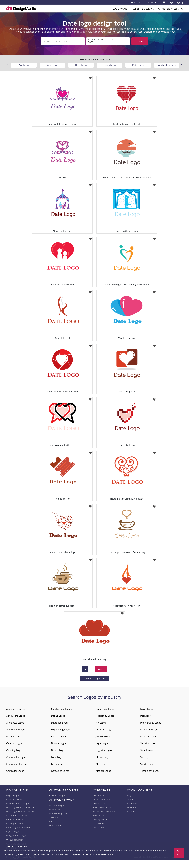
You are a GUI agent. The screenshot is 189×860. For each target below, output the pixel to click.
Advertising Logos (15, 708)
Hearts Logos (109, 64)
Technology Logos (149, 770)
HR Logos (101, 722)
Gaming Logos (58, 763)
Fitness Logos (58, 749)
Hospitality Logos (105, 715)
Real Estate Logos (149, 729)
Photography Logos (150, 722)
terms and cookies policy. (100, 854)
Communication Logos (18, 763)
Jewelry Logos (103, 736)
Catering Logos (14, 742)
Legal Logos (102, 742)
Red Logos (24, 64)
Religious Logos (148, 736)
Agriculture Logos (15, 715)
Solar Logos (146, 749)
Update (140, 41)
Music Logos (146, 708)
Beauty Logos (13, 736)
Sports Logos (147, 763)
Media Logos (102, 763)
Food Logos (57, 756)
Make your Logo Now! (95, 677)
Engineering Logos (61, 729)
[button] (181, 65)
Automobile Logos (16, 729)
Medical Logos (103, 770)
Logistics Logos (104, 749)
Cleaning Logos (14, 749)
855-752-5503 (154, 2)
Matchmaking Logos (166, 64)
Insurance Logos (104, 729)
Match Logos (138, 64)
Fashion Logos (58, 736)
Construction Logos (61, 708)
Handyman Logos (105, 708)
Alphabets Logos (15, 722)
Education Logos (60, 722)
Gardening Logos (60, 770)
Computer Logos (15, 770)
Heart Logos (81, 64)
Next (101, 669)
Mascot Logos (103, 756)
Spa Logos (145, 756)
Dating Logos (52, 64)
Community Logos (16, 756)
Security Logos (148, 742)
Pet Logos (145, 715)
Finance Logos (58, 742)
